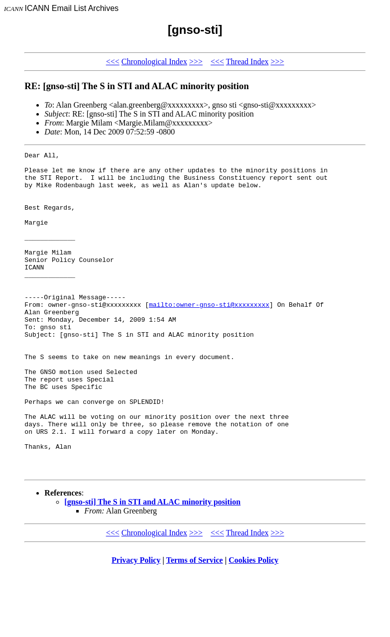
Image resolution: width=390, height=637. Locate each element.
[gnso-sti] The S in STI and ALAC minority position (152, 566)
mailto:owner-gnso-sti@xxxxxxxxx (209, 335)
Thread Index (247, 61)
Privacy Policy (136, 624)
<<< (113, 61)
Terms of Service (194, 624)
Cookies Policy (253, 624)
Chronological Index (154, 61)
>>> (196, 61)
